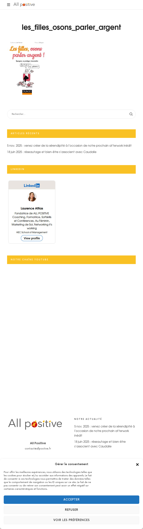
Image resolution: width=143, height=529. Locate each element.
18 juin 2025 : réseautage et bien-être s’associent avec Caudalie (51, 152)
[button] (137, 464)
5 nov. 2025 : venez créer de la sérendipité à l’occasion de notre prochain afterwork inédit (69, 145)
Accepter (71, 499)
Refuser (71, 510)
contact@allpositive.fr (38, 448)
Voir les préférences (71, 520)
